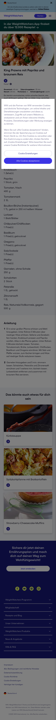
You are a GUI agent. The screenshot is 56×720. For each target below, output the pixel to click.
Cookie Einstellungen (28, 153)
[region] (28, 134)
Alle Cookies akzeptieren (28, 161)
